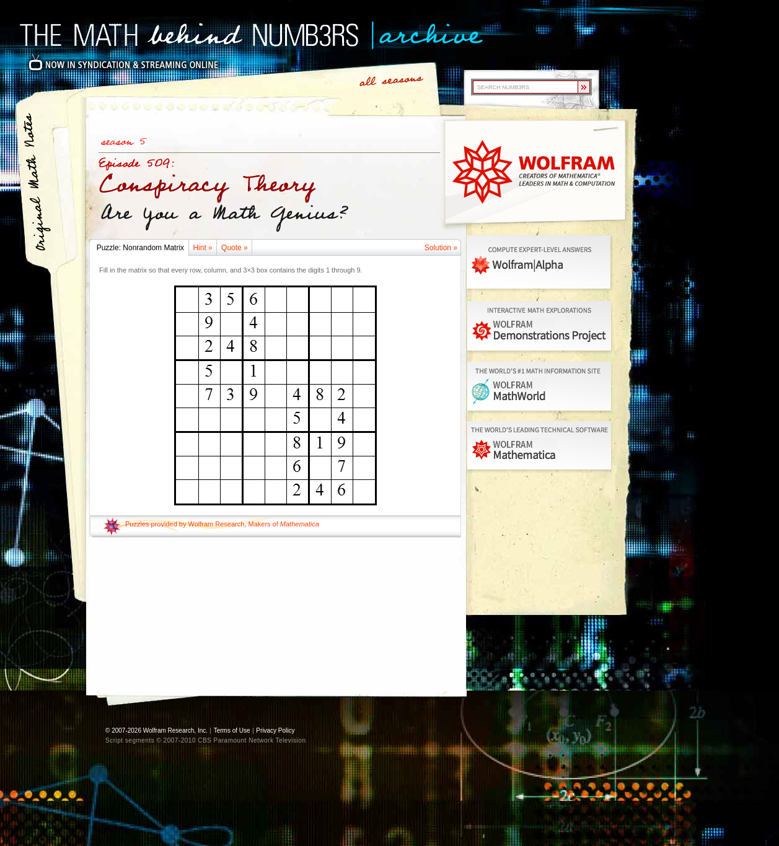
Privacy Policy (275, 730)
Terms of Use (232, 730)
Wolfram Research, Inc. (175, 730)
